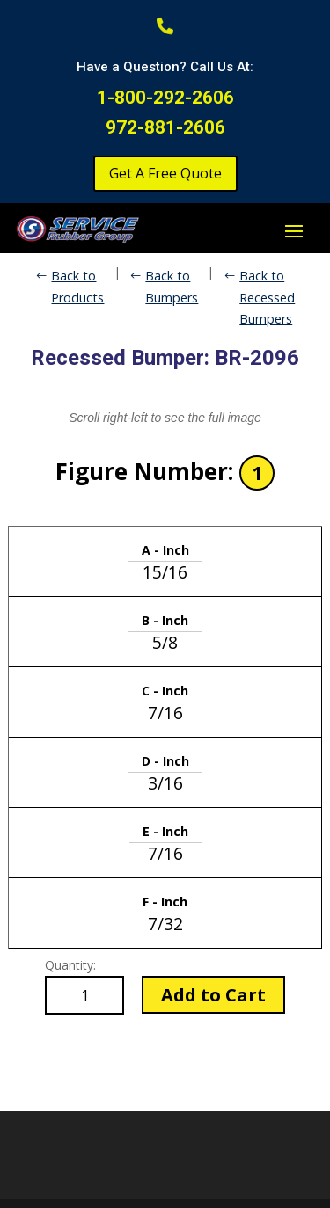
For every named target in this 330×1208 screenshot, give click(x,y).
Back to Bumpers (171, 286)
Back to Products (77, 286)
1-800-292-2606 (165, 97)
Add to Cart (213, 995)
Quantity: (70, 965)
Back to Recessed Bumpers (267, 297)
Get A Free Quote (165, 173)
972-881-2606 (165, 127)
